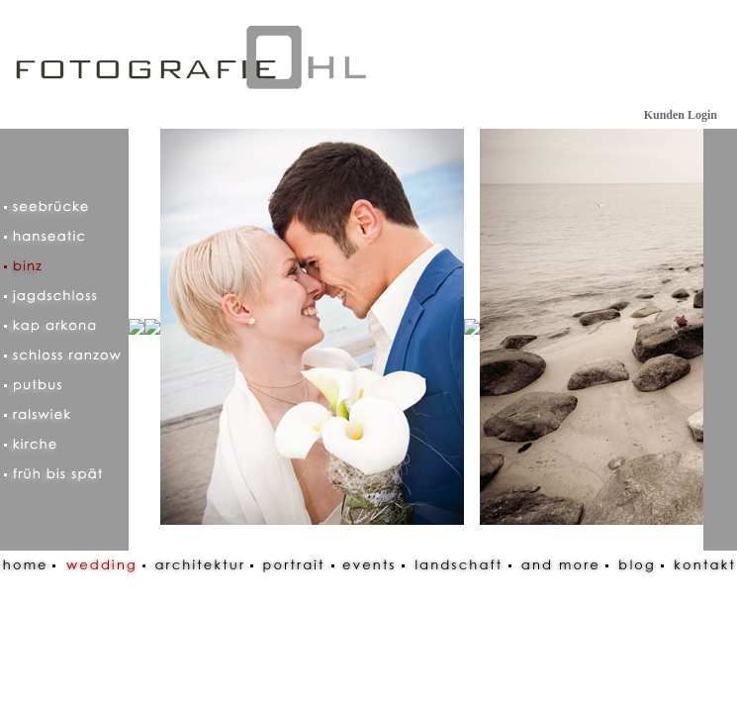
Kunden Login (680, 115)
